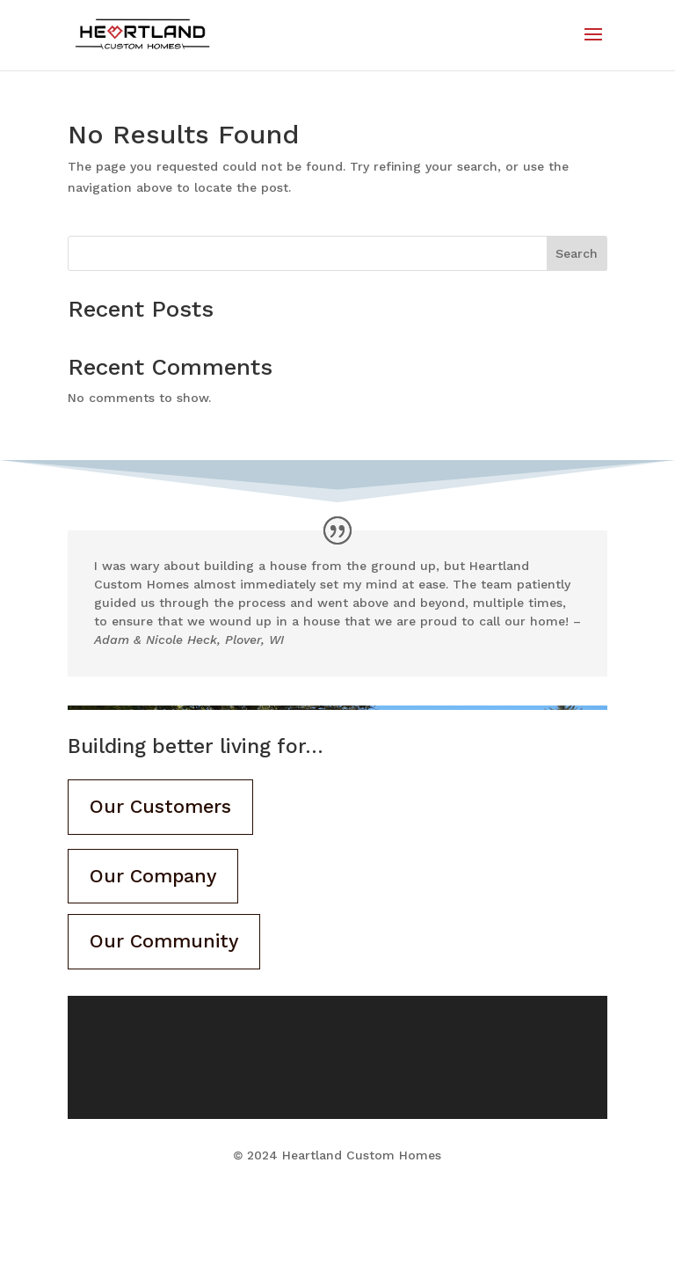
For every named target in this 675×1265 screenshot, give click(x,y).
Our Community (165, 943)
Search (576, 253)
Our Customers (161, 807)
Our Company (154, 877)
